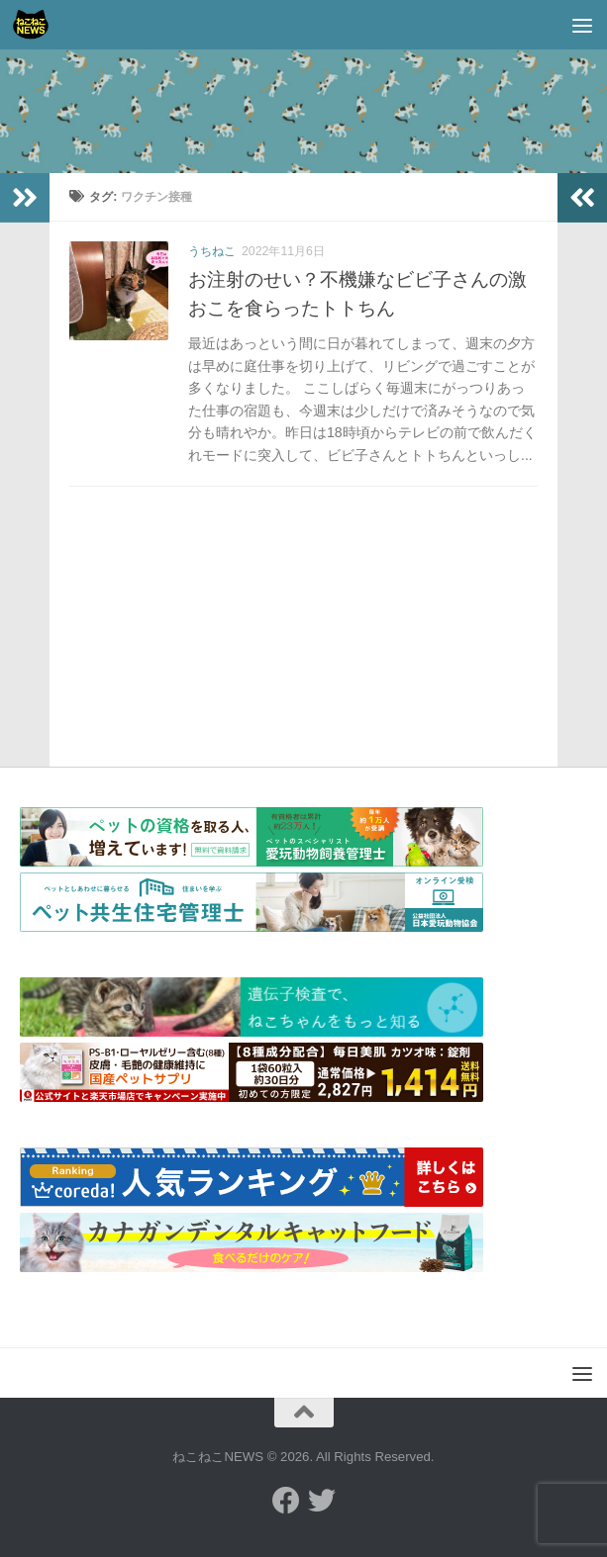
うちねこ (212, 251)
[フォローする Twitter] (322, 1500)
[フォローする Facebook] (286, 1500)
